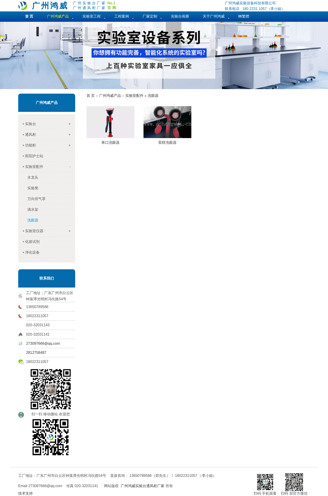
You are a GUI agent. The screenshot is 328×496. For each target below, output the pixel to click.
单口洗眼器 (110, 140)
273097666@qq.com (43, 343)
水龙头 (32, 177)
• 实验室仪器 (48, 231)
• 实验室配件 (48, 167)
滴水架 (32, 209)
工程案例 (121, 16)
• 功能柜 (48, 145)
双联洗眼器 (167, 140)
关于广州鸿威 (214, 16)
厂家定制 (150, 16)
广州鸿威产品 (47, 103)
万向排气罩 (36, 199)
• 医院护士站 (33, 156)
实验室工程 (91, 16)
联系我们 (46, 278)
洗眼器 (153, 96)
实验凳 (32, 188)
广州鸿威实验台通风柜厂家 (142, 486)
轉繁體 (243, 16)
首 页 (91, 96)
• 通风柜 (48, 134)
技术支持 (25, 493)
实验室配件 (134, 96)
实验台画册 (180, 16)
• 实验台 (48, 124)
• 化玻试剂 (31, 242)
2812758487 (36, 353)
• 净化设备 (31, 252)
